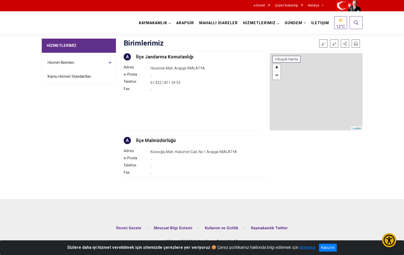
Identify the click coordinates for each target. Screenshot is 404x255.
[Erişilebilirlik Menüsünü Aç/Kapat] (389, 240)
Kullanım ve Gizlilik (221, 228)
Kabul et (327, 247)
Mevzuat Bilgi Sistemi (173, 228)
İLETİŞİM (320, 23)
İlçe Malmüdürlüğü (156, 140)
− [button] (276, 76)
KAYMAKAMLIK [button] (153, 23)
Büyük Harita (287, 59)
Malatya (313, 5)
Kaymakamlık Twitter (269, 228)
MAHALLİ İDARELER (218, 23)
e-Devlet (259, 5)
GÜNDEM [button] (293, 23)
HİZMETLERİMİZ (62, 45)
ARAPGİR (185, 23)
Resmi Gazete (128, 228)
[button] (345, 43)
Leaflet (356, 128)
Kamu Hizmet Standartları (69, 76)
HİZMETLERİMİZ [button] (259, 23)
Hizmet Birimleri (61, 62)
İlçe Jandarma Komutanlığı (164, 56)
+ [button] (276, 68)
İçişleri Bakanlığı (286, 5)
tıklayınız (307, 247)
